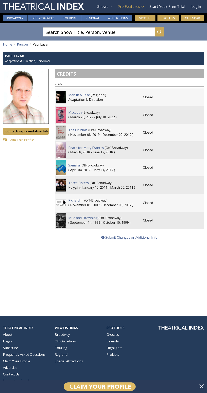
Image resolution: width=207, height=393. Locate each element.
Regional (93, 18)
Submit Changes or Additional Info (129, 237)
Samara (74, 165)
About (7, 334)
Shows (102, 6)
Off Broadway (43, 18)
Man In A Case (79, 95)
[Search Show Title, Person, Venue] (99, 31)
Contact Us (11, 374)
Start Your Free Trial (167, 6)
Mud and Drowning (83, 218)
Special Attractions (69, 361)
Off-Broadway (65, 341)
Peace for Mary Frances (86, 148)
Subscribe (10, 348)
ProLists (168, 18)
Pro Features (129, 6)
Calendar (192, 18)
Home (7, 44)
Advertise (10, 367)
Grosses (145, 18)
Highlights (114, 348)
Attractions (118, 18)
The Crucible (78, 130)
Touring (69, 18)
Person (22, 44)
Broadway (15, 18)
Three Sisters (78, 183)
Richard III (75, 200)
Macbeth (75, 112)
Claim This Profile (18, 140)
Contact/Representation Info (27, 131)
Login (196, 6)
